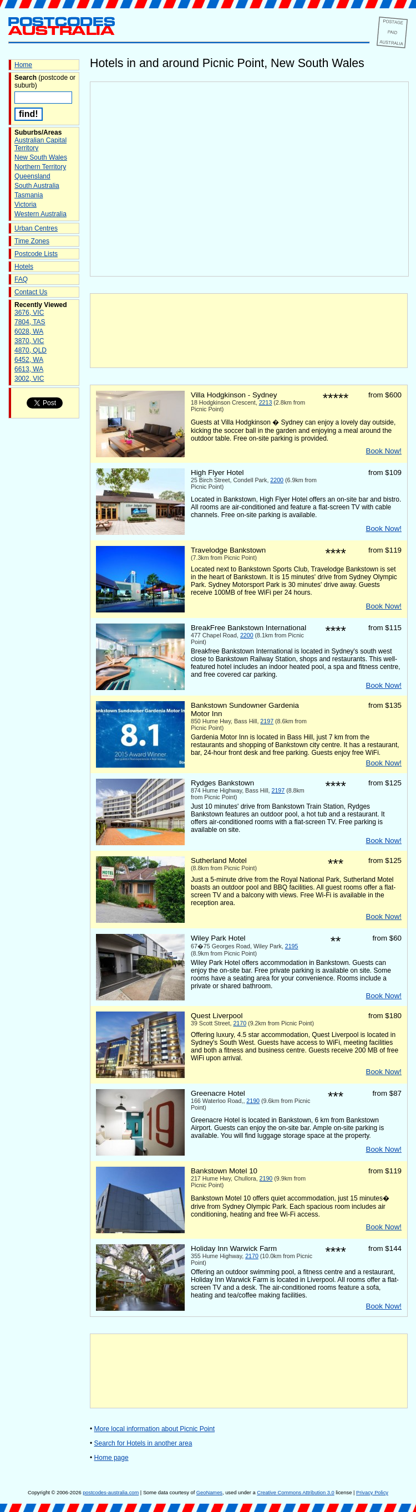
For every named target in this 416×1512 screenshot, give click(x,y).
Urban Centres (36, 228)
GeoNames (209, 1492)
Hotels (23, 266)
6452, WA (28, 360)
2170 (239, 1023)
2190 (253, 1100)
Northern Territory (40, 167)
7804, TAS (29, 322)
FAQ (21, 279)
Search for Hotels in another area (143, 1443)
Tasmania (28, 195)
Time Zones (31, 241)
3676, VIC (29, 312)
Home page (111, 1458)
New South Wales (40, 157)
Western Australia (40, 214)
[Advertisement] (249, 330)
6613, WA (28, 369)
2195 (291, 946)
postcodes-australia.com (111, 1492)
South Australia (36, 186)
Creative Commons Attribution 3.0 (295, 1492)
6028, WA (28, 331)
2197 (266, 721)
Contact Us (30, 292)
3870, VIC (29, 341)
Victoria (25, 204)
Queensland (32, 176)
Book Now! (384, 451)
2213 (265, 402)
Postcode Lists (36, 254)
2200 (276, 480)
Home (23, 65)
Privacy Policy (372, 1492)
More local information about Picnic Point (154, 1429)
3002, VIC (29, 378)
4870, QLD (30, 350)
